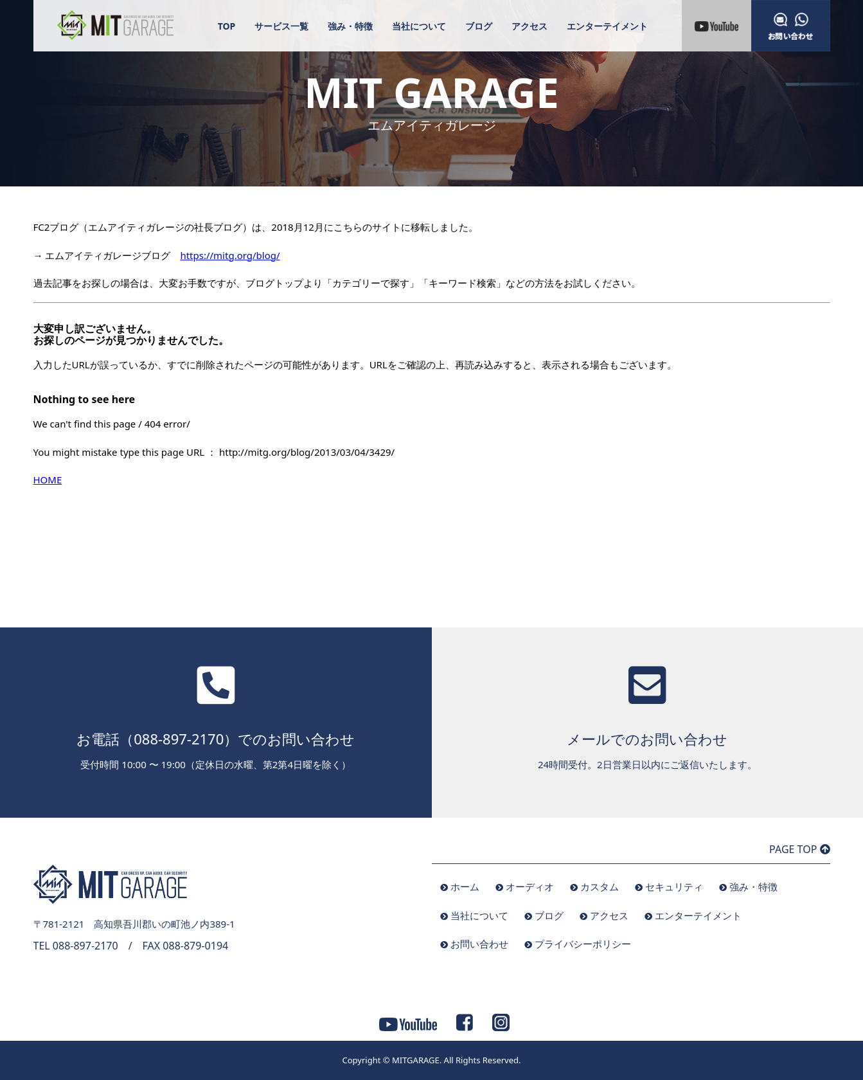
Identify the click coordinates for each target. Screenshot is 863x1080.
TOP (227, 26)
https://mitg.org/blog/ (230, 255)
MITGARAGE (416, 1060)
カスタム (599, 886)
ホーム (464, 886)
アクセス (529, 26)
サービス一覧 (281, 26)
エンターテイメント (607, 26)
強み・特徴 (350, 26)
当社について (419, 26)
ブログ (478, 26)
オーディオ (530, 886)
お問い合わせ (479, 943)
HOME (47, 479)
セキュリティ (674, 886)
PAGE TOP (799, 849)
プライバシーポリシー (583, 943)
